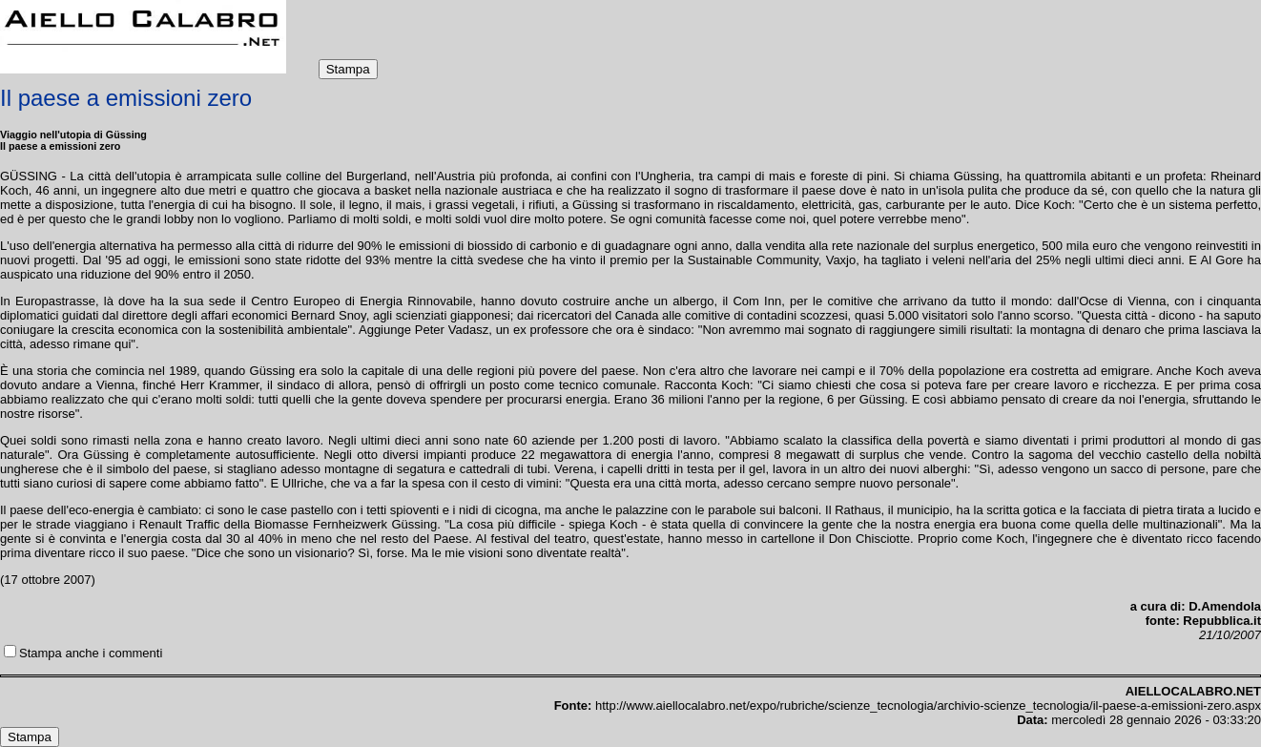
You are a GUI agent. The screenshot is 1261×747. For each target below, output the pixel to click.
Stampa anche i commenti (90, 653)
